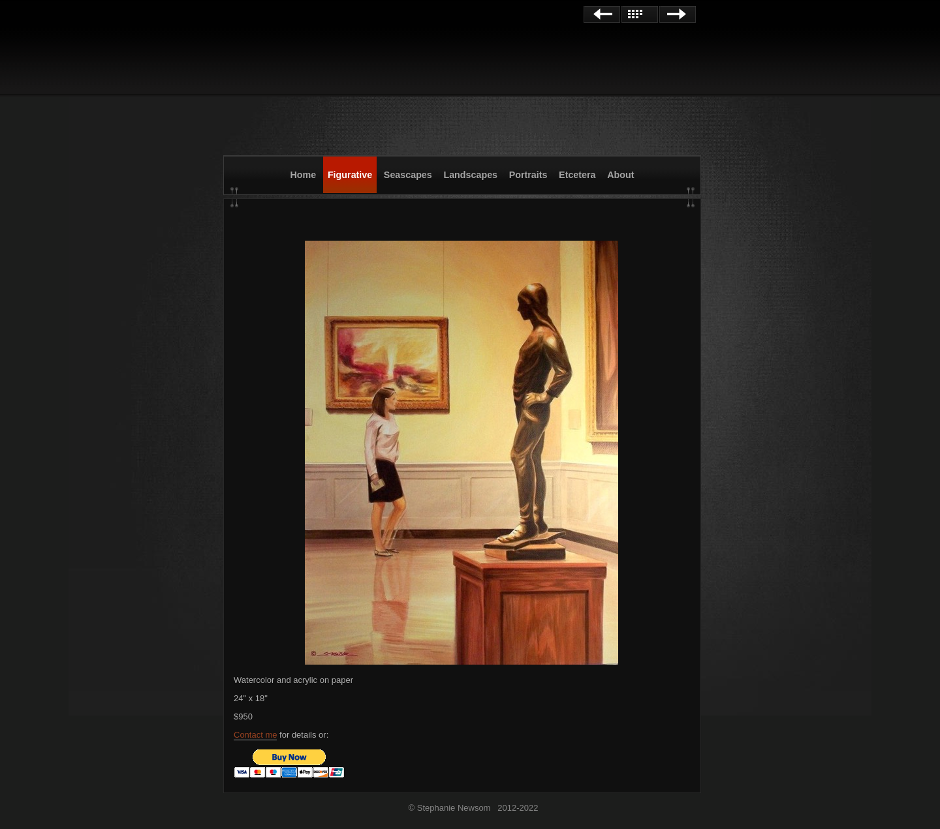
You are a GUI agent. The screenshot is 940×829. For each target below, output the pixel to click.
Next (677, 14)
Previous (602, 14)
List (639, 14)
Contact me (255, 735)
